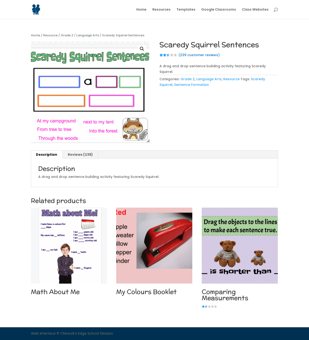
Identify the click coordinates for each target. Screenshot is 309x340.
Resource (50, 35)
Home (141, 10)
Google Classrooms (218, 10)
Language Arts (87, 35)
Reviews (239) (80, 154)
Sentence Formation (191, 84)
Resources (161, 10)
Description (46, 154)
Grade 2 (67, 35)
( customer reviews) (199, 55)
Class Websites (255, 10)
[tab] (47, 155)
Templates (185, 10)
